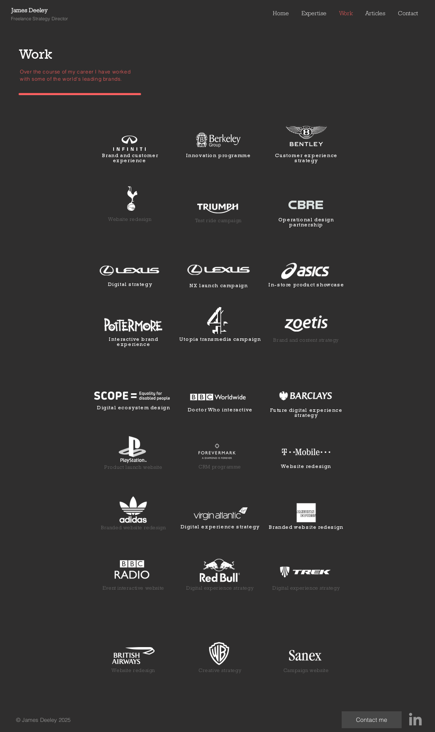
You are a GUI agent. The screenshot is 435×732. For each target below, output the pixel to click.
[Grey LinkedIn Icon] (415, 719)
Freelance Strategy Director (39, 19)
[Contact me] (372, 719)
